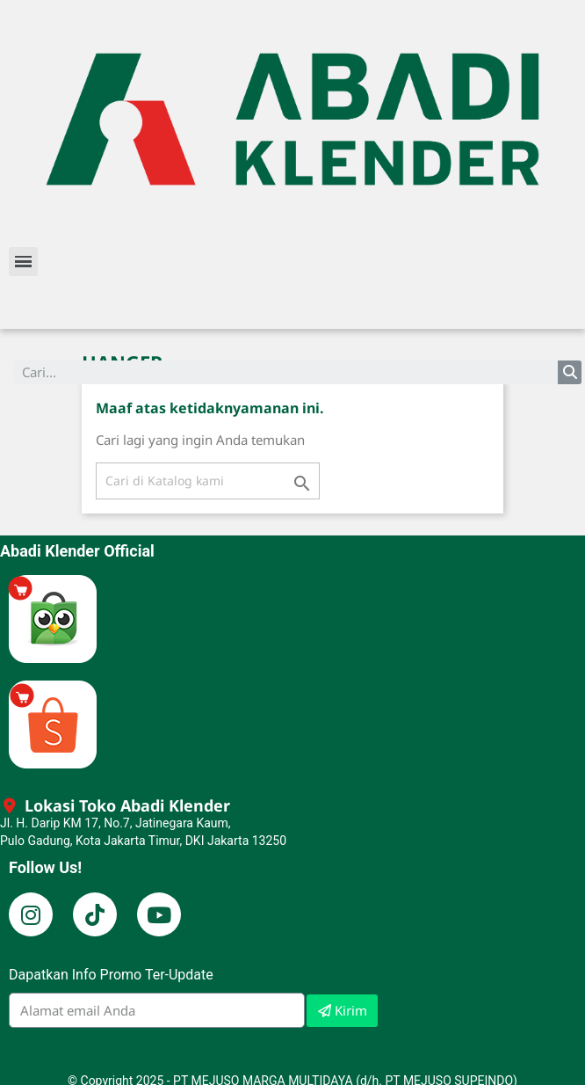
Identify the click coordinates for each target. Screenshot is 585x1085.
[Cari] (208, 480)
